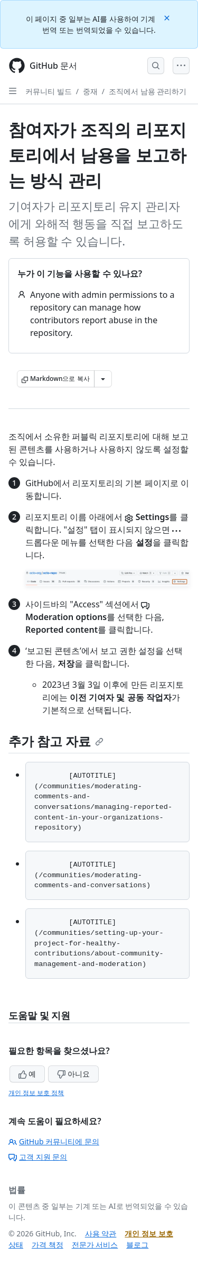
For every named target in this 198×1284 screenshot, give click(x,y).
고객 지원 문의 (37, 1157)
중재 (90, 91)
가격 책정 (47, 1245)
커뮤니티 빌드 (48, 91)
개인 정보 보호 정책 (36, 1092)
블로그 (137, 1245)
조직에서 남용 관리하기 (147, 91)
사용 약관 (101, 1233)
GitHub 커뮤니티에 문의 (53, 1141)
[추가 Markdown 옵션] (103, 378)
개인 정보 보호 (149, 1233)
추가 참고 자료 (55, 741)
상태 (15, 1245)
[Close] (167, 17)
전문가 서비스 (95, 1245)
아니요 (73, 1074)
